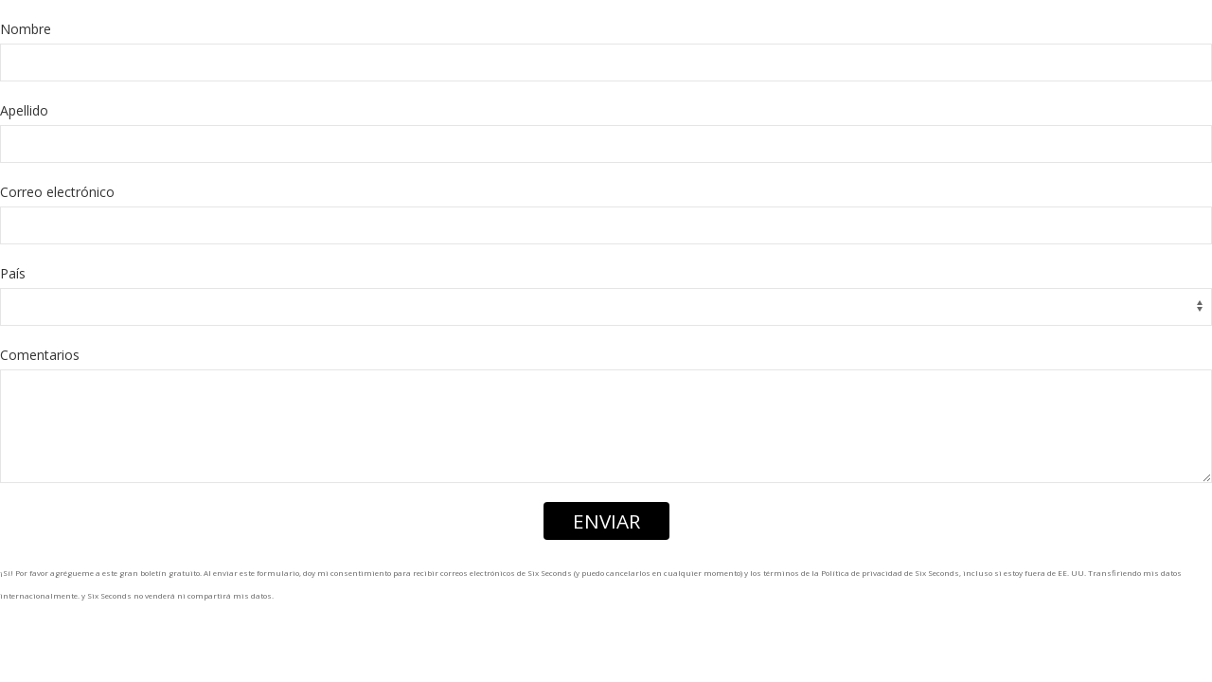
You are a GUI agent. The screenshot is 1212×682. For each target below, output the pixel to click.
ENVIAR (606, 521)
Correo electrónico (57, 192)
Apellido (24, 110)
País (13, 273)
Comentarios (40, 355)
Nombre (25, 29)
